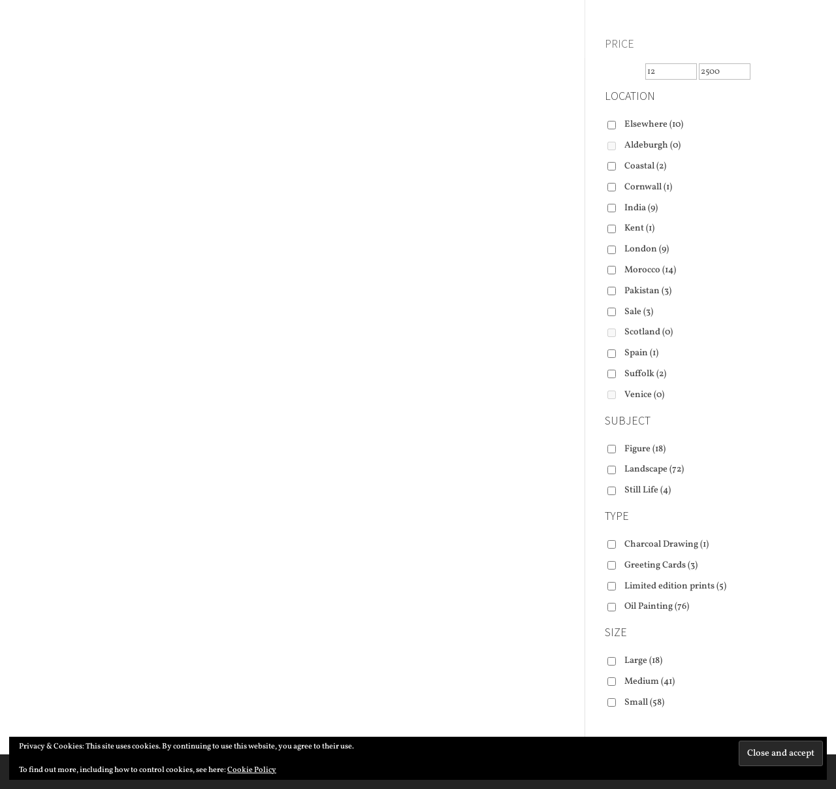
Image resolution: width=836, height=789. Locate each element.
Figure (645, 449)
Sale (638, 312)
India (641, 208)
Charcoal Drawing (666, 544)
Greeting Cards (661, 565)
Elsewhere (653, 124)
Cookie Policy (251, 770)
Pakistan (647, 291)
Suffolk (645, 374)
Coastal (645, 166)
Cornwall (648, 187)
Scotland (648, 332)
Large (643, 660)
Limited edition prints (675, 586)
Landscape (654, 469)
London (646, 249)
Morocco (650, 270)
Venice (644, 395)
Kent (639, 228)
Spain (641, 353)
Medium (649, 681)
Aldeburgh (652, 145)
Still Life (647, 490)
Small (644, 702)
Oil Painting (656, 606)
